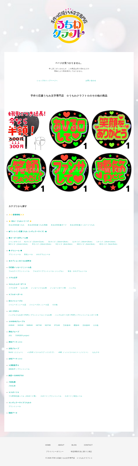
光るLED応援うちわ (16, 225)
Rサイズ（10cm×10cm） (42, 244)
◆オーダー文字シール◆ (18, 238)
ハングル (72, 288)
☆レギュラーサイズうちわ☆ (20, 403)
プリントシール (15, 254)
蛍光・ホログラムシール (77, 271)
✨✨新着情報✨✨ (16, 215)
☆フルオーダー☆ (16, 294)
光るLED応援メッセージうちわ (82, 225)
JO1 (10, 335)
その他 (55, 305)
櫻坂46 (76, 325)
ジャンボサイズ (15, 242)
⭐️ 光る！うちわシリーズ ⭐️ (20, 221)
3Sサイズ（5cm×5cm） (108, 244)
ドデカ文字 (13, 278)
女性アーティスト (16, 359)
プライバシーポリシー (55, 451)
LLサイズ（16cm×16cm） (83, 242)
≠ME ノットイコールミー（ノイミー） (73, 352)
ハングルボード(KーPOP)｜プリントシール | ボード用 (76, 315)
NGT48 (48, 325)
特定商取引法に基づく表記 (81, 451)
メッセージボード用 (58, 288)
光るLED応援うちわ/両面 (38, 225)
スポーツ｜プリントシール (50, 396)
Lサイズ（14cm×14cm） (107, 242)
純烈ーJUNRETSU (16, 376)
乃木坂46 (66, 325)
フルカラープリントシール (19, 271)
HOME (48, 445)
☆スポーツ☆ (14, 392)
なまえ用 (24, 288)
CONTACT (88, 445)
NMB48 (30, 325)
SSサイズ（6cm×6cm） (86, 244)
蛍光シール (28, 254)
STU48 (57, 325)
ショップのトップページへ (47, 81)
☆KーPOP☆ (14, 311)
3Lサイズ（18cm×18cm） (58, 242)
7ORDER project (22, 335)
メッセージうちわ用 (39, 288)
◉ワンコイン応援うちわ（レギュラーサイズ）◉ (28, 231)
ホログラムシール (43, 254)
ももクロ (95, 352)
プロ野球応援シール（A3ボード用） (23, 396)
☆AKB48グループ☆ (17, 321)
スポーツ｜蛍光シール (73, 396)
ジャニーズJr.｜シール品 (39, 305)
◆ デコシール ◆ (15, 251)
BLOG (74, 445)
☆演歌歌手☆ (14, 365)
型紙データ (13, 413)
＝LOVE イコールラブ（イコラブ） (41, 352)
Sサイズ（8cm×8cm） (65, 244)
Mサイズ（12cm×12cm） (19, 244)
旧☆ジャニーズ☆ (16, 301)
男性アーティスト (16, 342)
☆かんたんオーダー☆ (17, 284)
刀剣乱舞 (12, 382)
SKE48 (20, 325)
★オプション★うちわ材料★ (20, 261)
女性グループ (14, 348)
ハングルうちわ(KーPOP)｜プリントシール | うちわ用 (30, 315)
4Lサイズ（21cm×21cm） (34, 242)
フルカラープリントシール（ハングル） (48, 271)
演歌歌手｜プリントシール (19, 369)
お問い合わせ (91, 81)
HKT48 (39, 325)
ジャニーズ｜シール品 (17, 305)
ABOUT (61, 445)
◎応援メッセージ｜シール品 (20, 267)
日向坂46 (86, 325)
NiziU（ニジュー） (16, 352)
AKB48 (11, 325)
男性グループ (14, 332)
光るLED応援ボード (59, 225)
